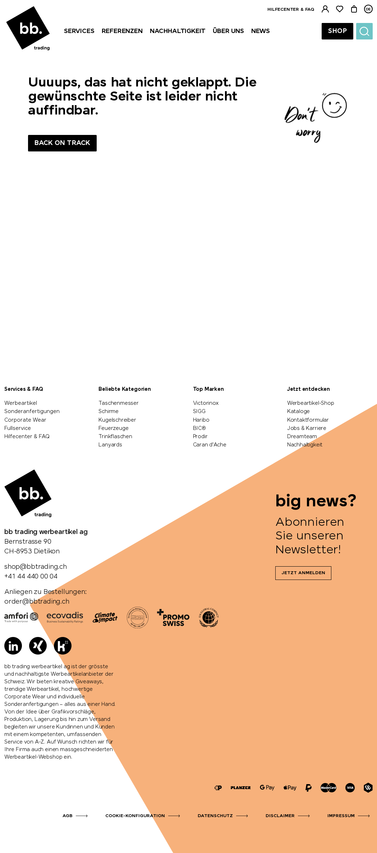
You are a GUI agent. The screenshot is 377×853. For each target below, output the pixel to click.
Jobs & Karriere (306, 428)
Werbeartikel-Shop (310, 403)
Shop (337, 31)
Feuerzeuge (113, 428)
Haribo (201, 420)
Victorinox (206, 403)
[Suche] (364, 31)
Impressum (341, 816)
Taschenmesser (118, 403)
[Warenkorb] (354, 9)
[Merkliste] (339, 9)
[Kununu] (63, 646)
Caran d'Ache (209, 445)
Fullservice (17, 428)
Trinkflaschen (115, 437)
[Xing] (38, 646)
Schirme (108, 411)
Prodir (200, 437)
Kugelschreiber (117, 420)
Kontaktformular (308, 420)
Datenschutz (215, 816)
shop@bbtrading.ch (35, 567)
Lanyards (110, 445)
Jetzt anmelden (303, 573)
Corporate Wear (25, 420)
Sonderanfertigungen (32, 411)
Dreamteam (302, 437)
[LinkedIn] (13, 646)
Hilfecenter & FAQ (290, 9)
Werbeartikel (20, 403)
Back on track (62, 143)
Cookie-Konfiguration (135, 816)
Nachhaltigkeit (304, 445)
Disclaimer (280, 816)
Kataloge (298, 411)
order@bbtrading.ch (36, 601)
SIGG (199, 411)
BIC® (199, 428)
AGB (68, 816)
